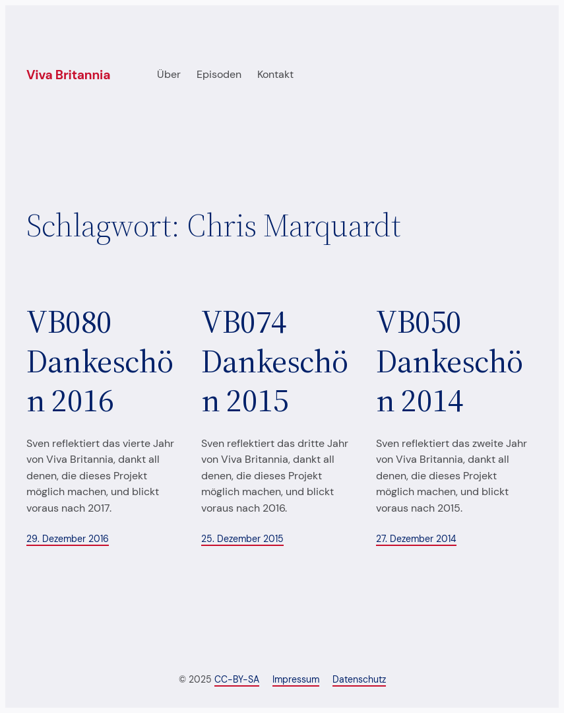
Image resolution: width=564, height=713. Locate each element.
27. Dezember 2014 (416, 539)
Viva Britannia (68, 75)
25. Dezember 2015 (242, 539)
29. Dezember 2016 (67, 539)
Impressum (295, 679)
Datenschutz (359, 679)
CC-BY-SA (236, 679)
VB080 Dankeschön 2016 (99, 361)
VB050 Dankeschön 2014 (449, 361)
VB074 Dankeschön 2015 (274, 361)
